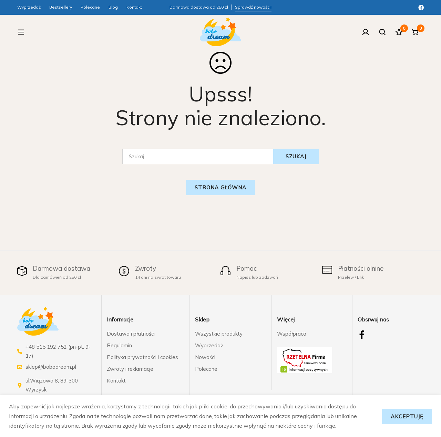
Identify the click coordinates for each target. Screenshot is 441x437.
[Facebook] (421, 7)
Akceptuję (405, 416)
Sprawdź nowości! (253, 7)
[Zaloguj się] (363, 33)
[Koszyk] (414, 33)
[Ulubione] (397, 33)
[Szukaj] (380, 33)
